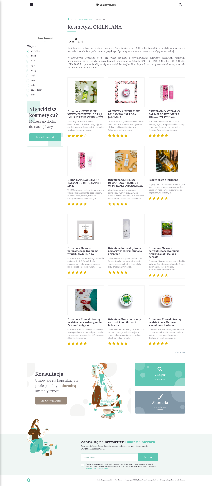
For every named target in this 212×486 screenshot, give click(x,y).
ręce (33, 65)
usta (33, 85)
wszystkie (35, 51)
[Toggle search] (182, 4)
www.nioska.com (179, 480)
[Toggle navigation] (30, 4)
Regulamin (118, 480)
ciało (33, 60)
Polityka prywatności (104, 480)
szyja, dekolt (36, 90)
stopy (33, 70)
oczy (33, 80)
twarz (33, 55)
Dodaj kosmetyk (45, 137)
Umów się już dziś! (51, 400)
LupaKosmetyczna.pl (145, 480)
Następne (180, 352)
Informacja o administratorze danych (97, 468)
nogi (33, 75)
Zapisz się (148, 457)
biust (33, 94)
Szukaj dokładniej (45, 38)
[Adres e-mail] (109, 457)
